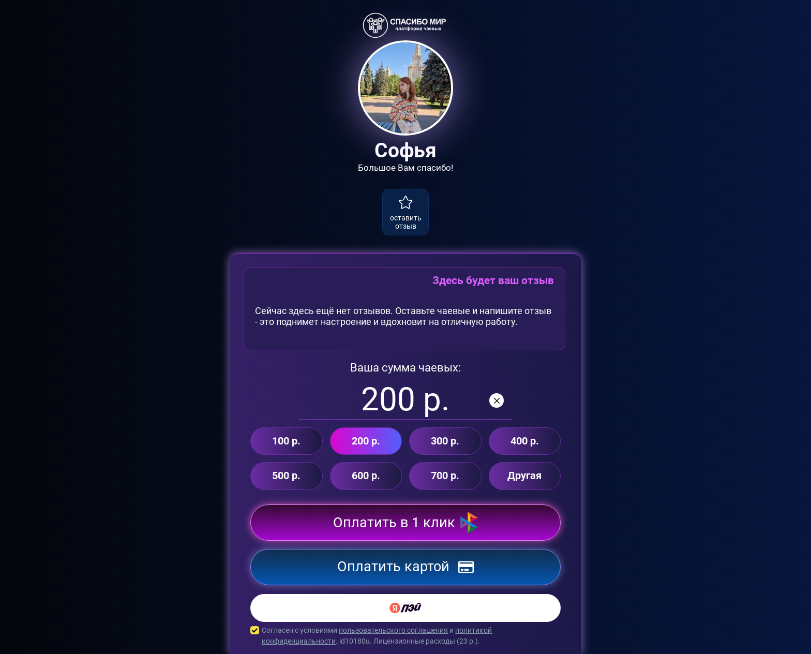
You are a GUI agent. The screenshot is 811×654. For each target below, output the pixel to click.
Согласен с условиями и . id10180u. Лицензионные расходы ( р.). (405, 636)
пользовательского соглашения (393, 630)
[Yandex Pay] (405, 608)
